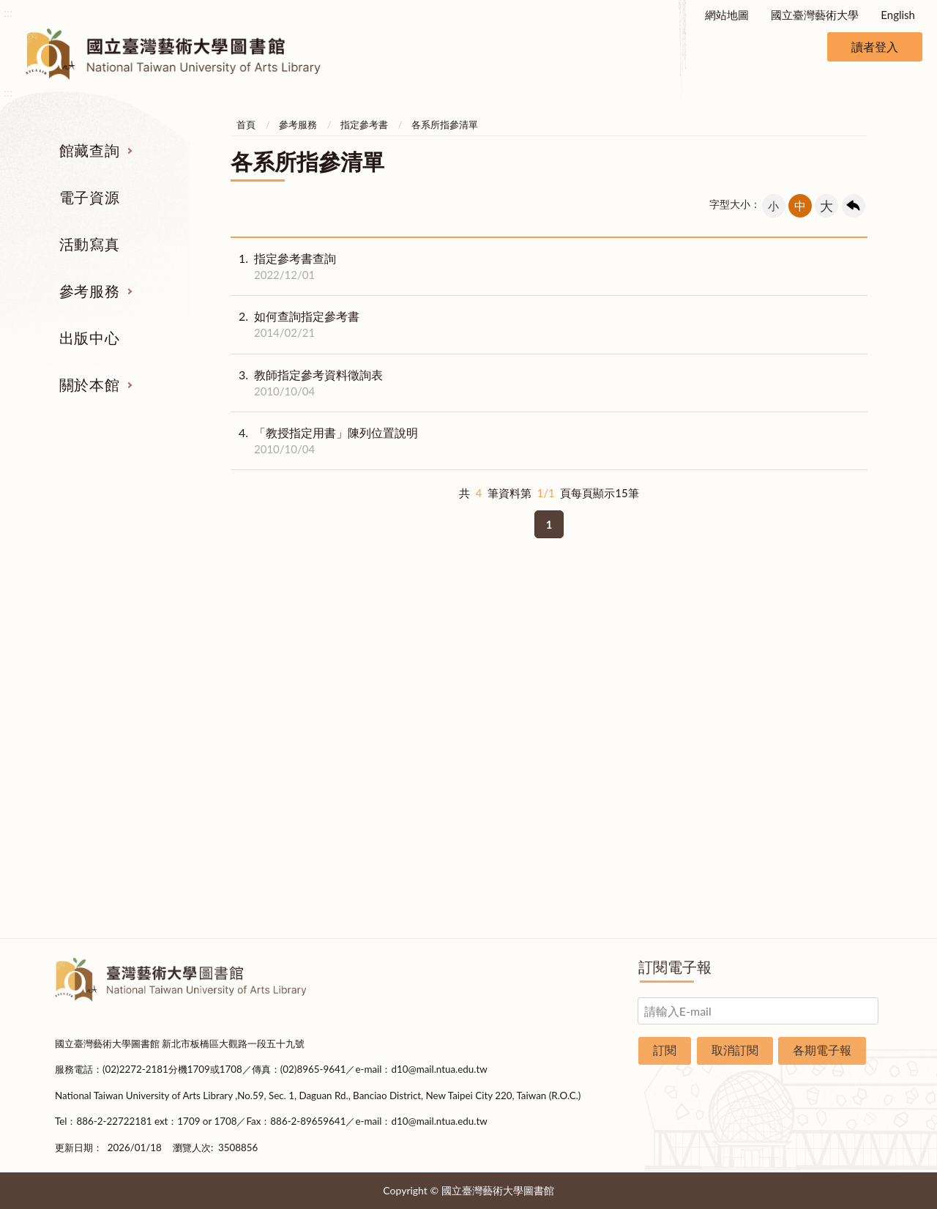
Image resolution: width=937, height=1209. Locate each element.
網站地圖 (727, 14)
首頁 (245, 124)
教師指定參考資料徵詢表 (307, 383)
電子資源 (89, 197)
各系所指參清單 (444, 124)
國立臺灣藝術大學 (815, 14)
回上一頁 (853, 205)
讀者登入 (874, 46)
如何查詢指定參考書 (295, 324)
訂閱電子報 (675, 966)
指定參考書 (364, 124)
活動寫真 (89, 244)
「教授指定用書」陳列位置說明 (324, 441)
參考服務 (89, 291)
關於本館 (89, 384)
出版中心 (89, 337)
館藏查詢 (89, 150)
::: (8, 12)
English (898, 14)
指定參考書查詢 (283, 266)
